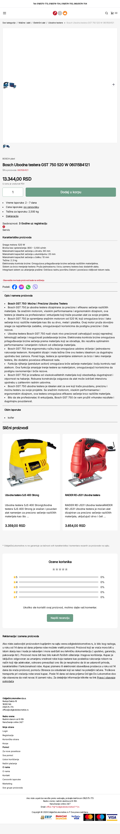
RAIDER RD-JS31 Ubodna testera (82, 505)
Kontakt (6, 785)
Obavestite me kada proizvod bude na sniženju (23, 290)
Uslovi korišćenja (10, 769)
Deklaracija (12, 226)
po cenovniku (31, 217)
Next (113, 84)
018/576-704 (54, 4)
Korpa (5, 753)
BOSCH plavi (8, 168)
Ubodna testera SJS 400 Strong (22, 505)
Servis (6, 239)
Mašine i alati (24, 22)
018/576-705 (67, 4)
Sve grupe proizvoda (12, 797)
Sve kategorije (8, 22)
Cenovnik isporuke (11, 789)
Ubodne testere (55, 22)
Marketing (7, 793)
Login (5, 741)
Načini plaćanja (9, 773)
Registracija (7, 745)
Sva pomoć (7, 765)
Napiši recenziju (60, 627)
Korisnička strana (10, 749)
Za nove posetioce (11, 761)
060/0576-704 (80, 4)
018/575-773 (42, 4)
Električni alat (39, 22)
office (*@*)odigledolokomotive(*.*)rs (62, 817)
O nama (6, 781)
